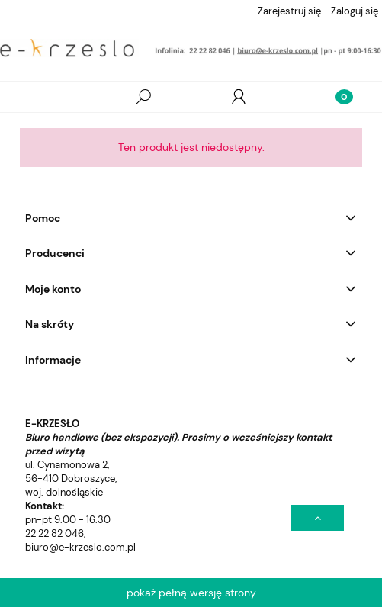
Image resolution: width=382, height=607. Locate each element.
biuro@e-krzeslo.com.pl (80, 547)
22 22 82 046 (54, 533)
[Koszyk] (334, 96)
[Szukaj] (143, 96)
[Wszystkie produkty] (48, 97)
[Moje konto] (238, 96)
